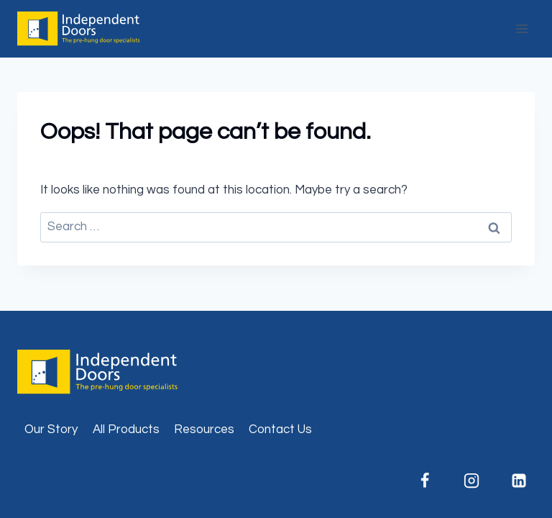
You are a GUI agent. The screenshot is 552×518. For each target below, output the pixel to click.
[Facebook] (425, 480)
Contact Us (280, 429)
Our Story (51, 429)
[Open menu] (521, 28)
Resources (204, 429)
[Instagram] (471, 480)
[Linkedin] (519, 480)
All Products (126, 429)
